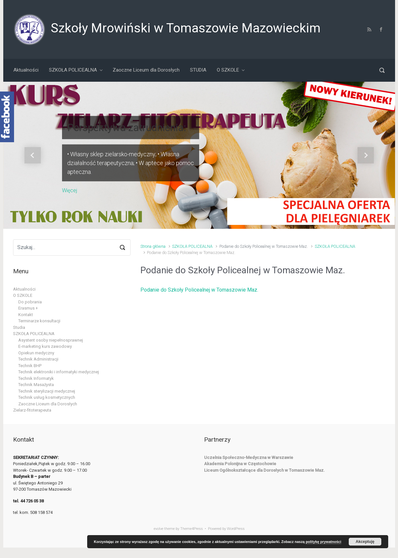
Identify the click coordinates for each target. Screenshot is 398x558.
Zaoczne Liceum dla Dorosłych (47, 403)
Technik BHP (29, 365)
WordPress (236, 529)
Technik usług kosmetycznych (46, 397)
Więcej (69, 190)
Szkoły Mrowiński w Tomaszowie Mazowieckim (186, 28)
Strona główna (153, 246)
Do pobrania (30, 301)
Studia (19, 327)
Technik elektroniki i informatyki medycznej (58, 371)
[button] (32, 155)
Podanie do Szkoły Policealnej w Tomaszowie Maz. (199, 290)
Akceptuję (365, 541)
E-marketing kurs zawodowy (45, 346)
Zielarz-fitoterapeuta (32, 410)
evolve (158, 529)
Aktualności (24, 289)
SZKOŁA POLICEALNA (192, 246)
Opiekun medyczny (36, 352)
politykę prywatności (323, 542)
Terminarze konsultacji (39, 320)
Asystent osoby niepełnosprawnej (50, 340)
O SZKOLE (22, 295)
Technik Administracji (38, 359)
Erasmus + (28, 308)
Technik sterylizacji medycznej (46, 391)
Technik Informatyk (36, 378)
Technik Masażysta (36, 384)
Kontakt (25, 314)
